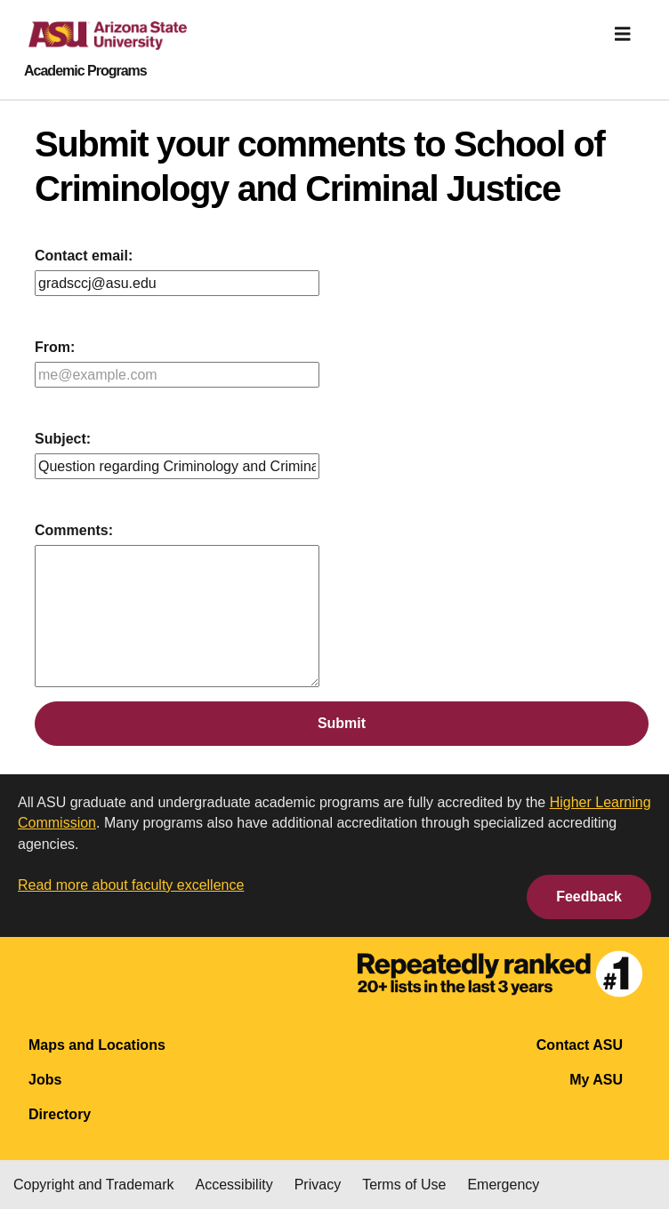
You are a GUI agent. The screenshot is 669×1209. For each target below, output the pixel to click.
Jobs (44, 1079)
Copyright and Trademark (93, 1184)
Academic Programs (85, 71)
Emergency (503, 1184)
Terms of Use (404, 1184)
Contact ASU (579, 1045)
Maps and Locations (96, 1045)
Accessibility (234, 1184)
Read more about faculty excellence (131, 885)
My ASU (596, 1079)
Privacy (317, 1184)
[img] (623, 34)
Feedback (589, 896)
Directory (59, 1114)
